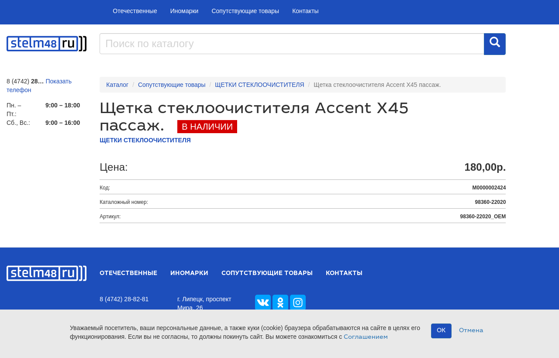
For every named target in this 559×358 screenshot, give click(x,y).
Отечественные (135, 10)
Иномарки (184, 10)
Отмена (471, 331)
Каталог (117, 84)
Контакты (305, 10)
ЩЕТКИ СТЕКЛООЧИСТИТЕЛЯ (259, 84)
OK (441, 331)
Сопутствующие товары (245, 10)
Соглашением (366, 337)
